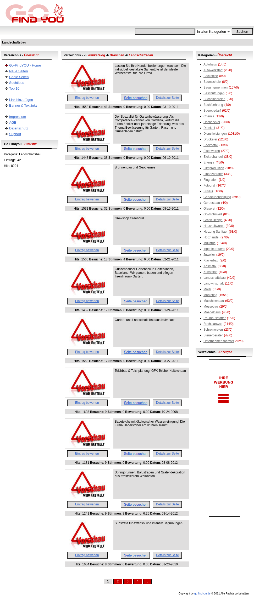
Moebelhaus (211, 312)
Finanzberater (213, 174)
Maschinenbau (213, 301)
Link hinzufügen (21, 100)
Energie (208, 162)
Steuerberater (213, 335)
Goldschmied (212, 214)
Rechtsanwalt (212, 324)
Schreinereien (213, 329)
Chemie (208, 116)
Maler (207, 289)
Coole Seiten (19, 77)
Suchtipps (16, 83)
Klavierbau (210, 260)
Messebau (210, 306)
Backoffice (210, 76)
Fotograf (209, 185)
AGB (12, 122)
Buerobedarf (212, 110)
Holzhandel (211, 237)
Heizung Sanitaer (215, 231)
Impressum (17, 117)
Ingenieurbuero (214, 249)
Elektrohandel (213, 157)
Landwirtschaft (213, 283)
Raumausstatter (214, 318)
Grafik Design (213, 220)
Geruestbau (211, 203)
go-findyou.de (202, 593)
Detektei (209, 128)
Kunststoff (210, 272)
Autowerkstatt (213, 70)
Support (15, 134)
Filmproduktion (213, 168)
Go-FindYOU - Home (25, 65)
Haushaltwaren (213, 226)
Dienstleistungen (215, 133)
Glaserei (209, 208)
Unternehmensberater (218, 341)
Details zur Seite (167, 98)
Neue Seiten (18, 71)
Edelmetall (210, 145)
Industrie (209, 243)
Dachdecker (211, 122)
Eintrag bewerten (87, 98)
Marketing (210, 295)
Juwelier (209, 254)
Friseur (208, 191)
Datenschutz (18, 128)
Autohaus (210, 64)
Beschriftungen (213, 93)
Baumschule (212, 82)
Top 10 (14, 88)
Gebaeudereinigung (217, 197)
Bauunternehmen (215, 87)
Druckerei (210, 139)
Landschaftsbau (214, 278)
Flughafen (210, 180)
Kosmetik (209, 266)
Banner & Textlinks (23, 105)
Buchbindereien (214, 99)
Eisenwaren (211, 151)
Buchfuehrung (213, 105)
